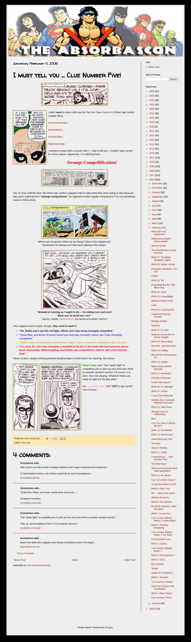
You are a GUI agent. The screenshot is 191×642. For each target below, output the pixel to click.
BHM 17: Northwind (161, 373)
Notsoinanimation (57, 122)
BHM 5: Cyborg (159, 543)
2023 (152, 104)
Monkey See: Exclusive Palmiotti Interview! (163, 401)
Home (75, 560)
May (154, 214)
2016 (152, 135)
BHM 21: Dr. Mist (160, 330)
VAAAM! (155, 325)
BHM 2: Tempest (159, 577)
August (155, 201)
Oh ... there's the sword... (164, 493)
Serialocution (55, 136)
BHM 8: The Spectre (161, 502)
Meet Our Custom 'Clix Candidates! (162, 587)
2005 (152, 609)
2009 (152, 166)
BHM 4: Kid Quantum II (163, 555)
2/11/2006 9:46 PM (29, 478)
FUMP (154, 276)
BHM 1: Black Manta (161, 593)
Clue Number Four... (161, 539)
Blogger (109, 627)
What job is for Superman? (158, 233)
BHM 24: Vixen (158, 292)
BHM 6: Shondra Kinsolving (159, 526)
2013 (152, 148)
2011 (152, 157)
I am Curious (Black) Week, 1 (161, 549)
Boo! (153, 418)
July (154, 205)
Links (154, 305)
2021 (152, 113)
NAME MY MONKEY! (162, 573)
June (154, 210)
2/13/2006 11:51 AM (30, 528)
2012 (152, 153)
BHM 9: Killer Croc (160, 488)
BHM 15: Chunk (159, 391)
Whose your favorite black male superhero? (164, 469)
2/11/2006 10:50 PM (30, 503)
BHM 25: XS (157, 280)
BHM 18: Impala (159, 362)
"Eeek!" (155, 568)
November (157, 188)
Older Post (130, 560)
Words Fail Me (158, 245)
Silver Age (26, 443)
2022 (152, 109)
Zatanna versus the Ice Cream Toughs (162, 335)
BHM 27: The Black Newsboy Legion (161, 258)
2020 (152, 117)
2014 (152, 144)
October (156, 192)
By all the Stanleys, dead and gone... (163, 507)
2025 (152, 95)
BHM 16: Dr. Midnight (162, 386)
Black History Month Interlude (161, 367)
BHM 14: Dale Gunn (161, 407)
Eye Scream (157, 564)
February (157, 227)
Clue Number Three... (162, 597)
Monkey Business (160, 497)
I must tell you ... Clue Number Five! (162, 458)
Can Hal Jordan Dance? (163, 480)
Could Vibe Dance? (161, 382)
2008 (152, 171)
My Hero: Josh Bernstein (163, 346)
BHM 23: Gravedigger (162, 296)
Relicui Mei (154, 67)
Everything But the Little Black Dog (163, 286)
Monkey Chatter (159, 321)
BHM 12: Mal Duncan (162, 434)
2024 (152, 100)
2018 (152, 126)
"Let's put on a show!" (162, 582)
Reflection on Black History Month (161, 240)
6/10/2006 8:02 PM (29, 547)
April (154, 218)
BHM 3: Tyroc (158, 559)
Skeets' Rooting (159, 448)
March (155, 223)
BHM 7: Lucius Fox (160, 513)
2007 (152, 175)
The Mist (155, 443)
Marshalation (55, 129)
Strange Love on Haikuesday (159, 413)
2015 (152, 140)
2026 (152, 91)
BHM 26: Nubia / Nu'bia (163, 264)
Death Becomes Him (161, 439)
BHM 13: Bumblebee (161, 430)
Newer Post (19, 560)
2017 (152, 131)
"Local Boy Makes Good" (163, 484)
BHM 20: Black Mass (161, 341)
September (158, 196)
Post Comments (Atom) (38, 565)
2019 (152, 122)
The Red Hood (158, 464)
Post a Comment (25, 553)
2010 (152, 162)
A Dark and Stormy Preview (160, 315)
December (157, 183)
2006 (152, 179)
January (156, 603)
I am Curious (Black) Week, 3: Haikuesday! (163, 519)
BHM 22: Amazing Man (163, 309)
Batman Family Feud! (162, 300)
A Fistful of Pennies (161, 378)
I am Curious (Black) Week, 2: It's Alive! (161, 533)
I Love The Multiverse (162, 395)
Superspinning (56, 143)
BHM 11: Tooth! (159, 452)
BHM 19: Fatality (159, 350)
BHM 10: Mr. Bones (161, 475)
